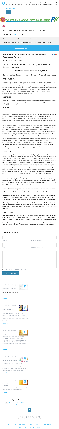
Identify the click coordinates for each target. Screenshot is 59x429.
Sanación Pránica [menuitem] (20, 424)
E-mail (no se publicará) (37, 240)
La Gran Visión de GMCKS (9, 288)
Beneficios (38, 42)
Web (3, 247)
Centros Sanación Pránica (12, 42)
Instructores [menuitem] (22, 427)
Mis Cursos (47, 42)
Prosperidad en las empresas (7, 384)
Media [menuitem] (38, 427)
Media (22, 34)
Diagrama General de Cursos (8, 310)
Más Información (10, 8)
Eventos (31, 30)
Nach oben (29, 410)
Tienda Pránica (27, 42)
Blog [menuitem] (32, 427)
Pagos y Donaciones (11, 39)
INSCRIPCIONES (24, 39)
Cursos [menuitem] (30, 424)
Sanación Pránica (14, 30)
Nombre (5, 240)
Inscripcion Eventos (37, 39)
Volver (5, 228)
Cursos (24, 30)
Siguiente (22, 402)
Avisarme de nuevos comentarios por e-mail (15, 269)
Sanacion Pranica (19, 48)
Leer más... (5, 298)
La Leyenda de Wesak (8, 334)
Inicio (5, 30)
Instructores (7, 34)
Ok (8, 12)
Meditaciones (41, 30)
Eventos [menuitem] (38, 424)
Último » (15, 404)
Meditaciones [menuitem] (47, 424)
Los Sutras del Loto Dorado (9, 360)
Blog (16, 34)
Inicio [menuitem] (9, 424)
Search (56, 25)
